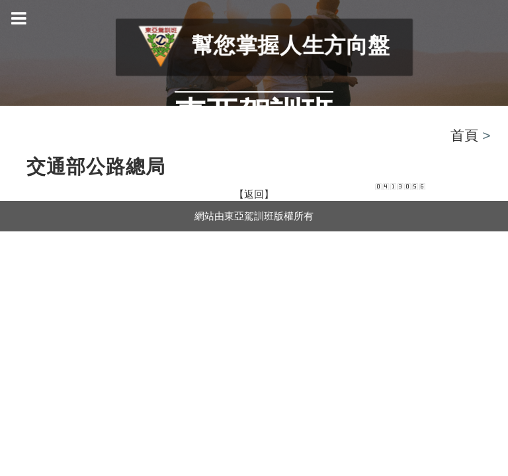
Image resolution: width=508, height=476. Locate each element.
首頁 (464, 135)
